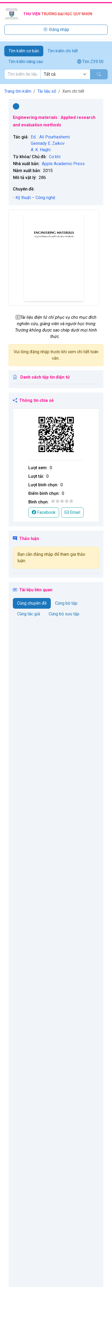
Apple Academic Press (63, 163)
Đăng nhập (56, 29)
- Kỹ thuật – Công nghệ (34, 197)
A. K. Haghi (41, 149)
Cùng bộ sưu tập (64, 613)
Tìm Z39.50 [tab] (90, 61)
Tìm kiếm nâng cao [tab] (26, 61)
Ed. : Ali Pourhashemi (50, 136)
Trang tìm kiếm (17, 91)
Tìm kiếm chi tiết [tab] (63, 50)
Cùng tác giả (28, 613)
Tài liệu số (46, 91)
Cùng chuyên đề (32, 603)
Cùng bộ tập (66, 603)
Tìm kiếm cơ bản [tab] (24, 50)
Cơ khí (54, 156)
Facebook (44, 512)
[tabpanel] (56, 74)
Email (72, 512)
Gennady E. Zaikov (48, 143)
